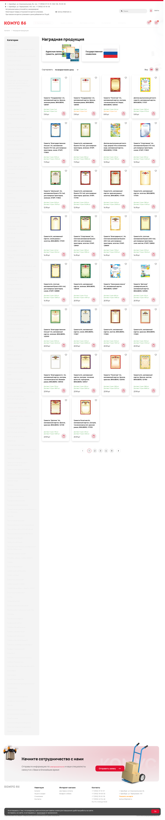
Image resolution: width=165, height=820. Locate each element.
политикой (41, 813)
